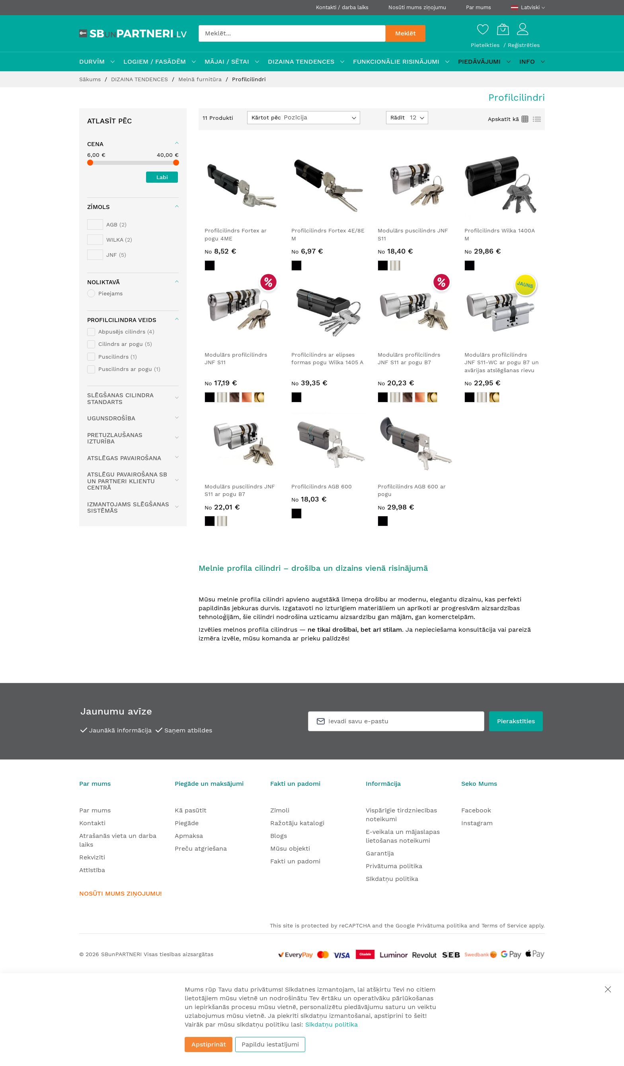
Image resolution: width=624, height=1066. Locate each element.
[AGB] (107, 224)
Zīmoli (279, 810)
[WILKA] (109, 239)
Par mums (478, 7)
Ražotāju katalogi (297, 823)
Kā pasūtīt (191, 810)
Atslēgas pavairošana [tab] (124, 458)
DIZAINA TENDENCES (140, 79)
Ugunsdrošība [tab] (111, 418)
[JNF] (106, 255)
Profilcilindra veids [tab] (121, 320)
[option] (210, 265)
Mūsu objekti (290, 848)
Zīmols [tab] (98, 207)
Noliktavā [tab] (103, 282)
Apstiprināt (208, 1044)
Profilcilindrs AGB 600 (321, 486)
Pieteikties (486, 45)
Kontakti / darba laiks (342, 7)
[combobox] (292, 33)
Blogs (278, 836)
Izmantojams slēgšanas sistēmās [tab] (128, 508)
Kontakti (92, 823)
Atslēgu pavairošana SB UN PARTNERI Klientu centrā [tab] (127, 481)
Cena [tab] (95, 144)
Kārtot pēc (266, 117)
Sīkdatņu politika (392, 878)
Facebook (476, 810)
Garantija (380, 853)
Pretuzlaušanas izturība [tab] (114, 438)
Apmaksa (189, 836)
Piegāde (187, 823)
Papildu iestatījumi (270, 1044)
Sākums (91, 79)
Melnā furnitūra (201, 79)
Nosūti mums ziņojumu (417, 7)
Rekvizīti (92, 857)
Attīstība (92, 870)
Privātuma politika (394, 866)
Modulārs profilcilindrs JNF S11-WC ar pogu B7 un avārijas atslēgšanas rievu (501, 362)
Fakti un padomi (295, 861)
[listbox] (242, 266)
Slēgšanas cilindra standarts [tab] (120, 399)
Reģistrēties (524, 45)
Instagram (477, 823)
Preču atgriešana (201, 848)
